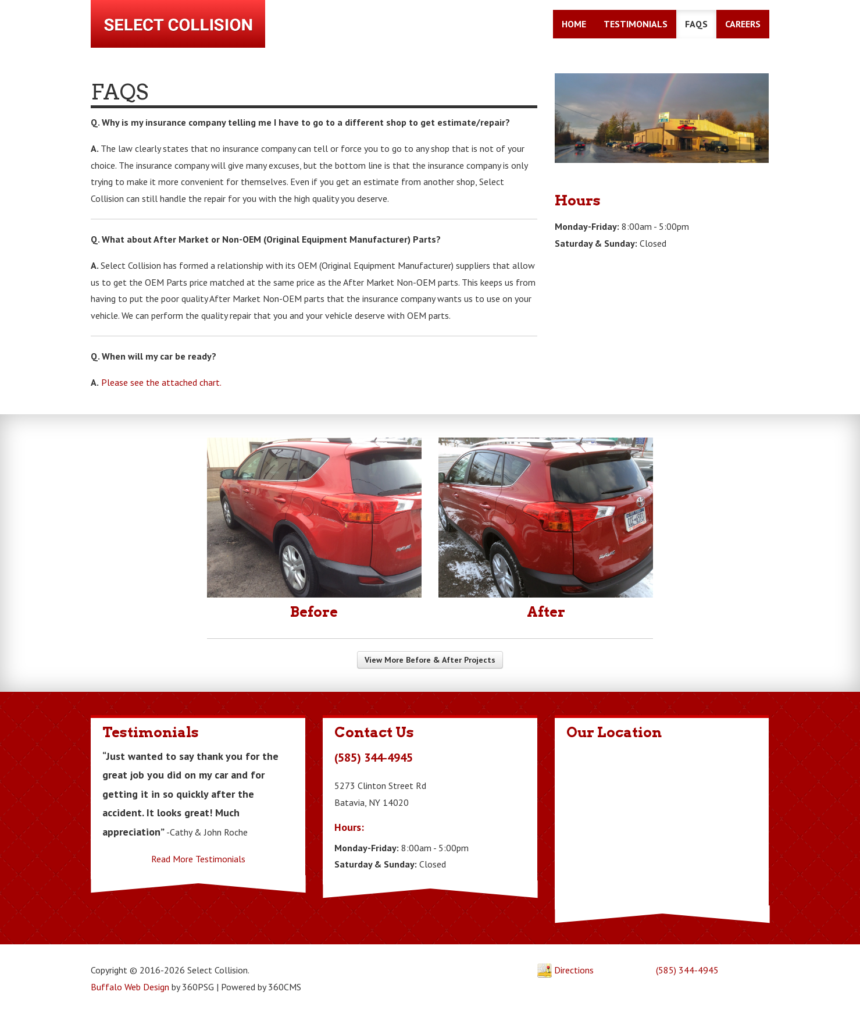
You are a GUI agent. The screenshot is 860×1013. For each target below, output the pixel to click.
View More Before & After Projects (430, 660)
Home (574, 25)
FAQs (697, 25)
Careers (743, 25)
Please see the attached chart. (161, 382)
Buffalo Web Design (129, 987)
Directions (566, 970)
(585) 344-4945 (688, 970)
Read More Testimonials (198, 859)
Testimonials (636, 25)
